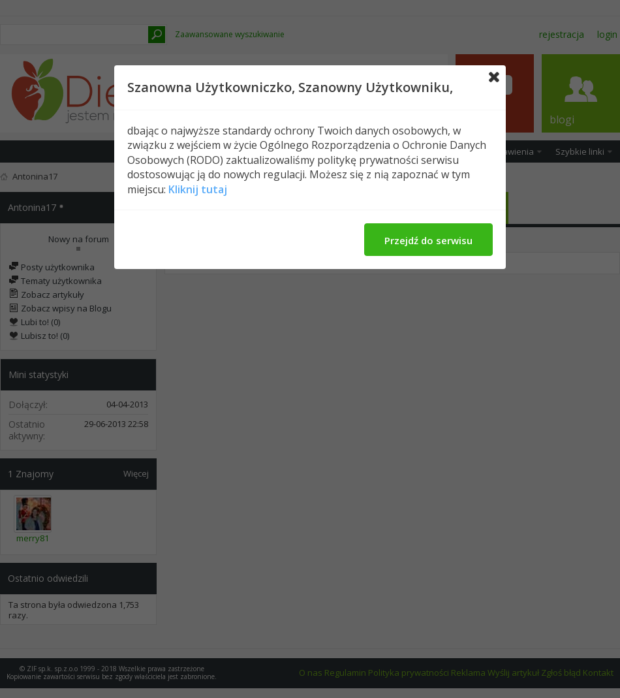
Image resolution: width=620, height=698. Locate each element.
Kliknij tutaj (197, 189)
